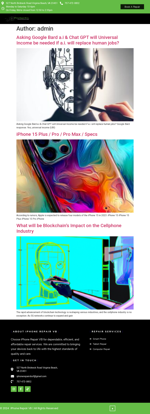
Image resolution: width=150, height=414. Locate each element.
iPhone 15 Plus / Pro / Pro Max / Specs (56, 134)
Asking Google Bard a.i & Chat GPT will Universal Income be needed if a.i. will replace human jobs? (67, 40)
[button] (32, 19)
